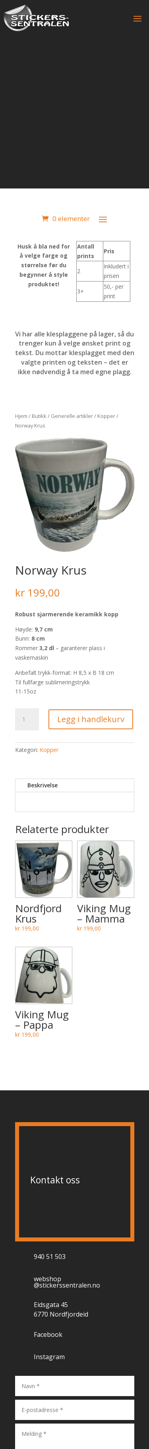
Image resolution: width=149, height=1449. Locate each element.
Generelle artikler (72, 416)
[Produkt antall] (27, 719)
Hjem (21, 416)
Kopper (106, 416)
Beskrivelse (42, 785)
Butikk (39, 416)
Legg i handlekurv (90, 719)
